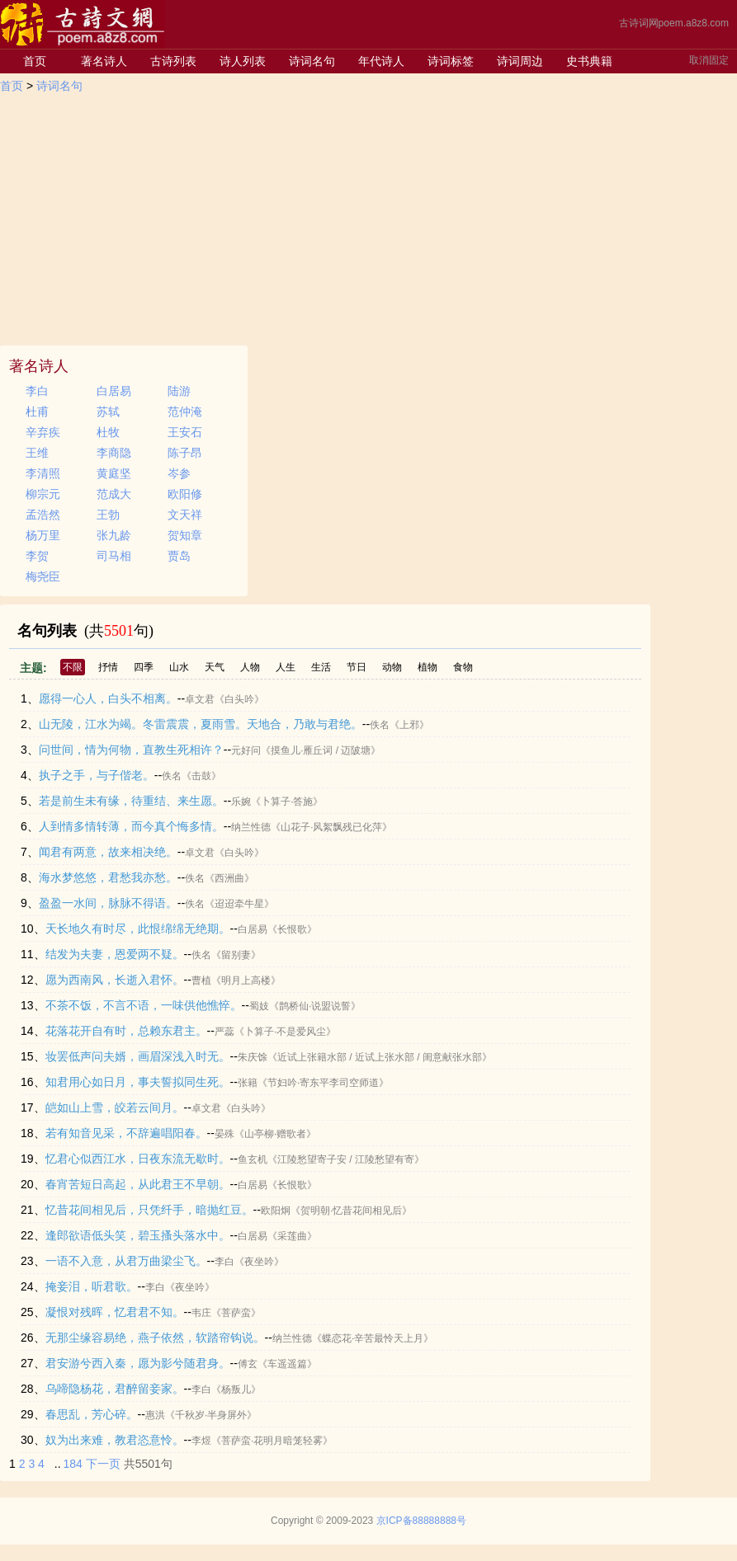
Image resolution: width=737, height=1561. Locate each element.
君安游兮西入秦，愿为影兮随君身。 (137, 1363)
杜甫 (37, 411)
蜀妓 (259, 1006)
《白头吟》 (239, 699)
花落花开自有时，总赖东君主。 (126, 1030)
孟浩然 (43, 514)
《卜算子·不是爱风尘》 (285, 1031)
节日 (356, 667)
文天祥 (185, 514)
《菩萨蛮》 (236, 1313)
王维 (37, 452)
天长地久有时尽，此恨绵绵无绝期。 (137, 928)
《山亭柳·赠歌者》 (275, 1134)
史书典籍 (589, 61)
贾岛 (179, 555)
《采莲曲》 (292, 1236)
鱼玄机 (252, 1159)
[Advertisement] (368, 221)
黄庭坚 (114, 473)
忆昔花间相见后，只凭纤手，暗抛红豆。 (149, 1209)
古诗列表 (173, 61)
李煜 (201, 1440)
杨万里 (43, 535)
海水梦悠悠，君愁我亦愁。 (108, 877)
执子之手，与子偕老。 (96, 775)
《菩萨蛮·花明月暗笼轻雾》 (272, 1440)
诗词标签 (451, 61)
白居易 (114, 390)
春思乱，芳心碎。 (91, 1414)
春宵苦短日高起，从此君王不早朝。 (137, 1184)
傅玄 (247, 1364)
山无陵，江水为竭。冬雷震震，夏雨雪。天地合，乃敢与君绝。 (200, 724)
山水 (179, 667)
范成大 (114, 494)
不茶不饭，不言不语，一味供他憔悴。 (143, 1005)
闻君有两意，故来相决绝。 (108, 851)
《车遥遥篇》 (287, 1364)
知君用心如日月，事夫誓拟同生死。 (137, 1081)
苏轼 (108, 411)
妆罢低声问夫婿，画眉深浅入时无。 (137, 1056)
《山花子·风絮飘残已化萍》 (331, 827)
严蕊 (224, 1031)
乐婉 (241, 801)
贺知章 (185, 535)
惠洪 (155, 1415)
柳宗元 (43, 494)
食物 (463, 667)
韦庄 (201, 1313)
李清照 (43, 473)
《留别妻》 (236, 955)
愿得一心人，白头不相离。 (108, 698)
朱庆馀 (252, 1057)
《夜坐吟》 (259, 1261)
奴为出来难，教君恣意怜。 (114, 1439)
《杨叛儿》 (236, 1389)
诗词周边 (520, 61)
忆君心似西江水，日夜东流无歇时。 (137, 1158)
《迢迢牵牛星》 (239, 904)
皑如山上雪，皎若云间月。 (114, 1107)
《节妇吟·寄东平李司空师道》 (323, 1082)
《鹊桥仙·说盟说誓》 (315, 1006)
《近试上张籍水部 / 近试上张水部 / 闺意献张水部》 (379, 1057)
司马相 (114, 555)
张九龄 (114, 535)
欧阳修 (185, 494)
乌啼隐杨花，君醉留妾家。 (114, 1388)
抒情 (108, 667)
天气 (214, 667)
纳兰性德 (251, 827)
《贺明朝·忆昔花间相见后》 (351, 1210)
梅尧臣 (43, 576)
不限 (73, 667)
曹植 (201, 980)
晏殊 (224, 1134)
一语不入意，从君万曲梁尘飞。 (126, 1260)
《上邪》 (409, 725)
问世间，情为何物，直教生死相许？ (131, 749)
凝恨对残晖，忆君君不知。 (114, 1312)
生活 (321, 667)
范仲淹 (185, 411)
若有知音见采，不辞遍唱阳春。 (126, 1133)
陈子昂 (185, 452)
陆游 (179, 390)
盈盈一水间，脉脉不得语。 (108, 903)
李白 (37, 390)
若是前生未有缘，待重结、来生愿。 (131, 800)
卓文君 (200, 699)
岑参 (179, 473)
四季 (144, 667)
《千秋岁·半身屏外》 (211, 1415)
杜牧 (108, 432)
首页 (34, 61)
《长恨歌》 (292, 929)
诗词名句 (312, 61)
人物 (250, 667)
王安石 (185, 432)
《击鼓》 (201, 776)
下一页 (103, 1463)
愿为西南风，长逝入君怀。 (114, 979)
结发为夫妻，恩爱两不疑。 (114, 954)
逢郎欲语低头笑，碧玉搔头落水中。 (137, 1235)
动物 (392, 667)
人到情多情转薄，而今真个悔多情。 (131, 826)
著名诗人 (104, 61)
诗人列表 (243, 61)
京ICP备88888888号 (421, 1520)
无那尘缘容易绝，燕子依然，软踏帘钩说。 (155, 1337)
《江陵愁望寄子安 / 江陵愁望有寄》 (345, 1159)
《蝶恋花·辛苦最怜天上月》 (372, 1338)
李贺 (37, 555)
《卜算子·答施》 (287, 801)
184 (73, 1463)
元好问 (246, 750)
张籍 (247, 1082)
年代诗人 (381, 61)
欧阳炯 (276, 1210)
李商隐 (114, 452)
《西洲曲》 (229, 878)
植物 (427, 667)
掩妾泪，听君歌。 (91, 1286)
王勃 (108, 514)
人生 (285, 667)
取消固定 (709, 60)
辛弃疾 (43, 432)
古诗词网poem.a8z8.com (674, 23)
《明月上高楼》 (246, 980)
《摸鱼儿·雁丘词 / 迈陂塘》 (320, 750)
